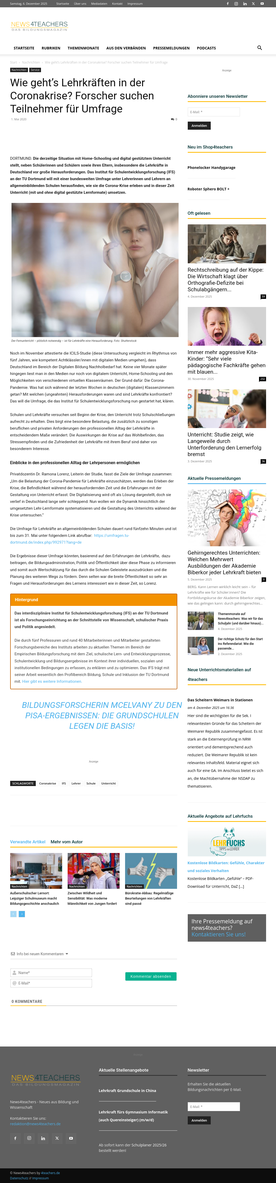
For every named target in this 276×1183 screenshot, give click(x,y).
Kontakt (117, 3)
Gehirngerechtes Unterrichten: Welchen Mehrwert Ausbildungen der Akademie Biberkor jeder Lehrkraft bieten (224, 563)
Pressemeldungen (171, 48)
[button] (260, 48)
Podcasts (206, 48)
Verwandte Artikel (28, 841)
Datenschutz (19, 1178)
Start (13, 62)
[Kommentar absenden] (151, 976)
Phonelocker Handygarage (211, 167)
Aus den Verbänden (126, 48)
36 (263, 461)
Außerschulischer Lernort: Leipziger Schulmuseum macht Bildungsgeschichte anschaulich (34, 898)
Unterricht (108, 783)
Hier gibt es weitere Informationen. (52, 681)
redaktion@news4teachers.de (35, 1123)
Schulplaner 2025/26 (149, 1144)
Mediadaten (99, 3)
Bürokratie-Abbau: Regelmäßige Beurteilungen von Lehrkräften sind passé (149, 898)
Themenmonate (83, 48)
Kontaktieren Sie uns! (219, 934)
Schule (91, 783)
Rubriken (51, 48)
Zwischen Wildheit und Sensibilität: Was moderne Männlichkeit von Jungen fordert (92, 898)
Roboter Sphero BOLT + (208, 188)
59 (263, 296)
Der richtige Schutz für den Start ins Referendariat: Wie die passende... (240, 643)
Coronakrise (47, 783)
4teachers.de (50, 1173)
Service (35, 70)
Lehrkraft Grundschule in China (127, 1090)
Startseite (62, 3)
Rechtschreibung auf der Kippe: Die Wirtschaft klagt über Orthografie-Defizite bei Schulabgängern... (226, 280)
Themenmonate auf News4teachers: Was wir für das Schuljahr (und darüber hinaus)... (241, 618)
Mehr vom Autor (67, 841)
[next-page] (22, 914)
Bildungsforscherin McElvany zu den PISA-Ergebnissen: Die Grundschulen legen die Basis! (102, 715)
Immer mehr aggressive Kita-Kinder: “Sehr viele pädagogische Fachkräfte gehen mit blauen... (227, 362)
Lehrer (76, 783)
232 (262, 379)
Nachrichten (31, 62)
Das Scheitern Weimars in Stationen (220, 699)
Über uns (80, 3)
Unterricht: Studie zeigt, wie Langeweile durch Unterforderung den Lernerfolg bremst (225, 444)
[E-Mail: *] (214, 111)
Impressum (135, 3)
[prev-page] (13, 914)
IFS (64, 783)
